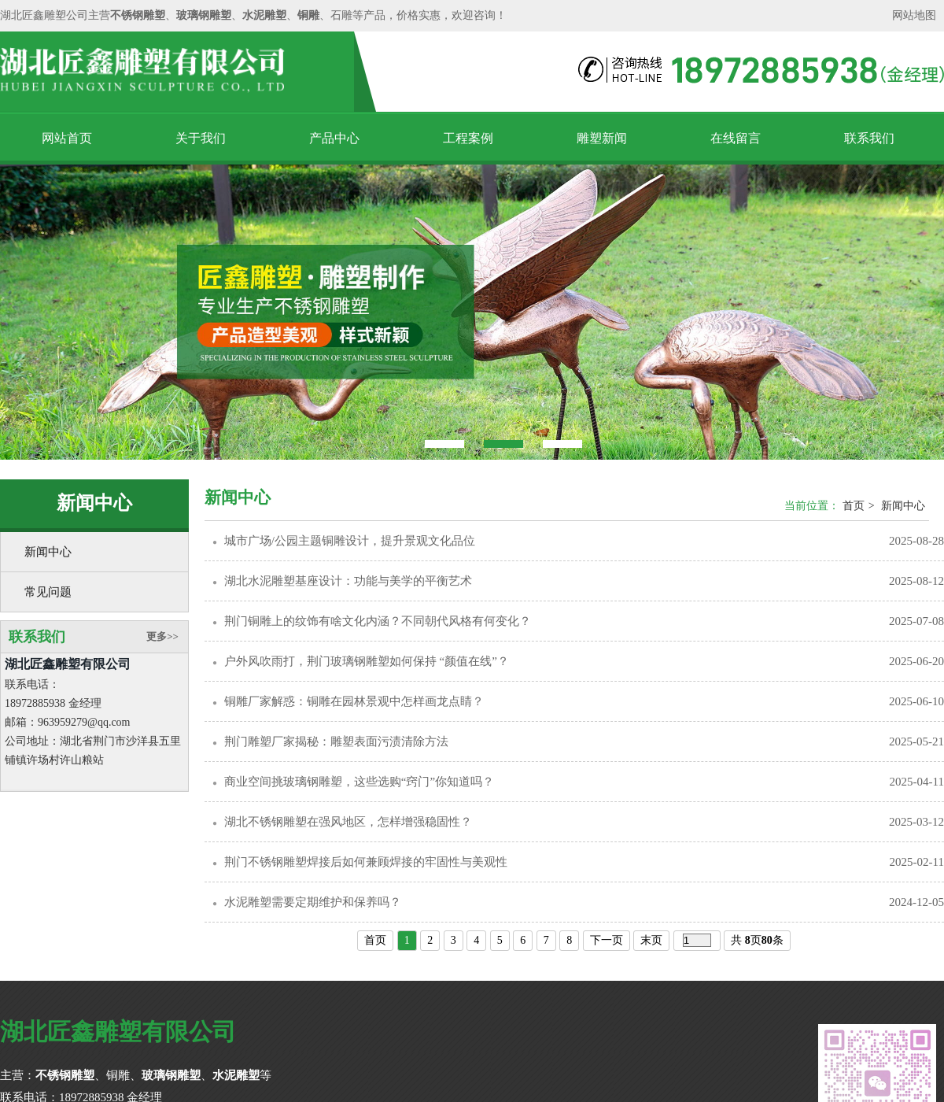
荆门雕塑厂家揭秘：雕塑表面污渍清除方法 (336, 741)
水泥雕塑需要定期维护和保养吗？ (312, 902)
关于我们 (200, 138)
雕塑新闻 (602, 138)
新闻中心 (48, 551)
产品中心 (334, 138)
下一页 (606, 940)
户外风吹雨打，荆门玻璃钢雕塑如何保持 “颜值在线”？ (366, 661)
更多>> (162, 636)
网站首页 (67, 138)
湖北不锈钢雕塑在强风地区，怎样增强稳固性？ (348, 821)
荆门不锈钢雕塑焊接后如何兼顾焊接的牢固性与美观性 (365, 862)
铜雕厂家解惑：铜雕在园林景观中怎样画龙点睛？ (354, 701)
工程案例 (468, 138)
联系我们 (869, 138)
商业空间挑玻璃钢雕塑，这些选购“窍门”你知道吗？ (359, 781)
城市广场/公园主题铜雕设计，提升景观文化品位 (349, 540)
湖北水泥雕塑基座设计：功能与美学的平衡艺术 (348, 581)
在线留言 (735, 138)
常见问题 (48, 592)
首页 (854, 506)
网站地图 (914, 15)
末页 (651, 940)
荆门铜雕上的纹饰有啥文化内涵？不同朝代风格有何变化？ (377, 621)
